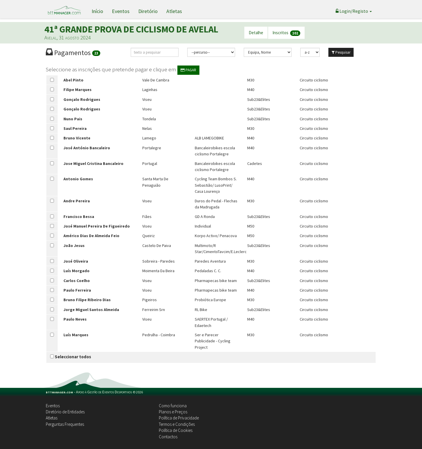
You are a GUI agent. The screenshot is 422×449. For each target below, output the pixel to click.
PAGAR (188, 70)
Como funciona (173, 405)
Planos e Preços (173, 412)
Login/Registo (354, 11)
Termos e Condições (177, 424)
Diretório (148, 11)
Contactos (168, 436)
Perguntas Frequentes (65, 424)
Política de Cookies (175, 430)
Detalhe (256, 32)
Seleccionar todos (70, 356)
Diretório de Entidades (65, 412)
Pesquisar (341, 52)
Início (97, 11)
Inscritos (286, 33)
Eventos (121, 11)
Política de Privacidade (179, 418)
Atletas (174, 11)
